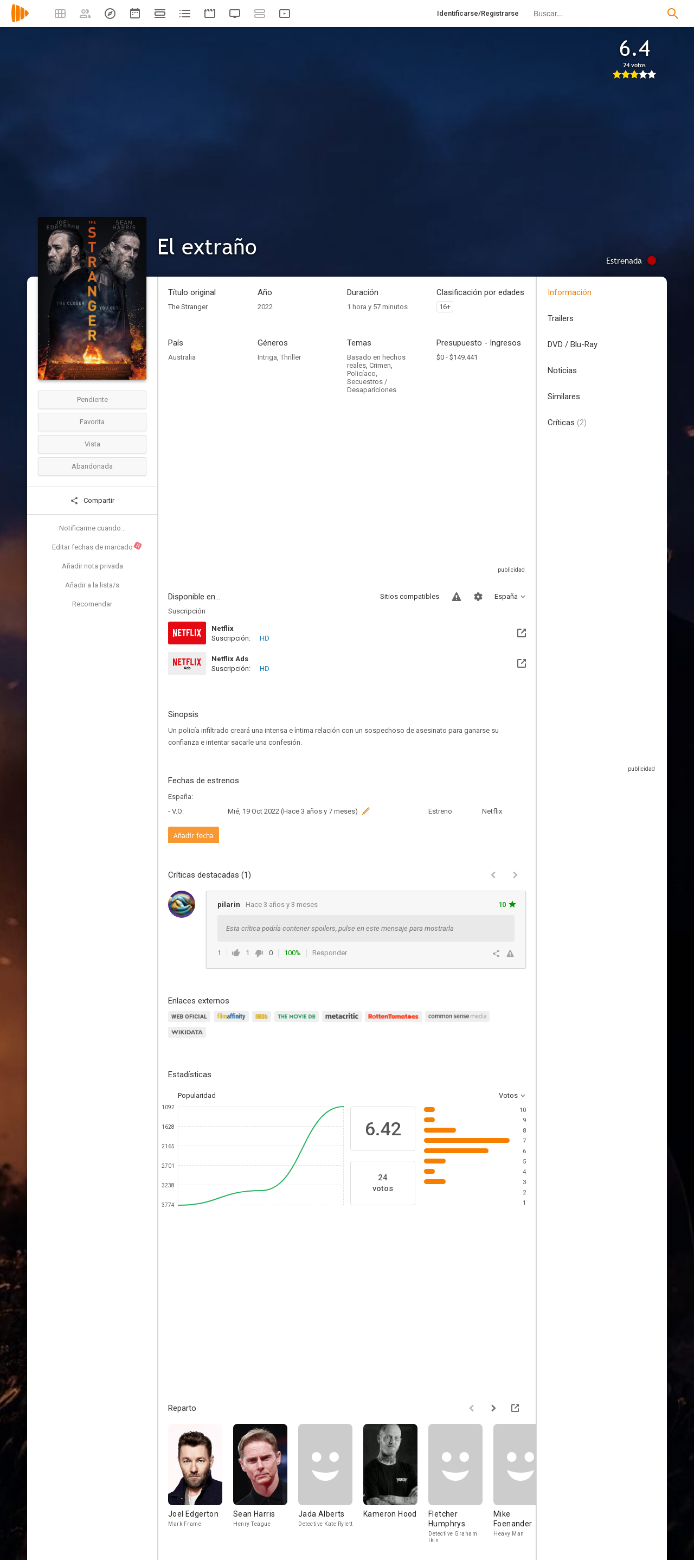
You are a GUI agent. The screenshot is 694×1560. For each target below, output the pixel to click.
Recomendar (92, 604)
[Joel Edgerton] (200, 1483)
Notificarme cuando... (92, 528)
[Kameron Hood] (395, 1483)
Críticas (567, 422)
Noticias (562, 370)
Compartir (92, 500)
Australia (182, 357)
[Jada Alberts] (330, 1483)
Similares (564, 396)
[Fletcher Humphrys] (460, 1483)
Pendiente (92, 399)
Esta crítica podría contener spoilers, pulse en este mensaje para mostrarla (340, 928)
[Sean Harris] (265, 1483)
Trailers (561, 318)
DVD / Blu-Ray (572, 344)
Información (570, 292)
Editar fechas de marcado (97, 546)
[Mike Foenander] (525, 1483)
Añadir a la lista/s (92, 585)
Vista (92, 444)
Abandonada (92, 466)
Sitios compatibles (409, 596)
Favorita (92, 422)
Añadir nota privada (92, 566)
